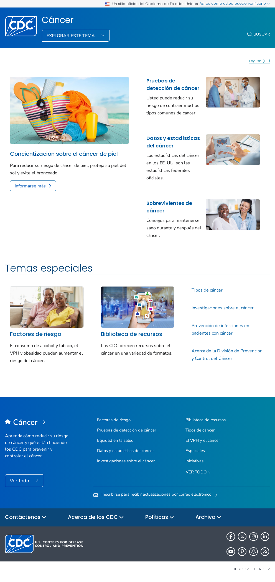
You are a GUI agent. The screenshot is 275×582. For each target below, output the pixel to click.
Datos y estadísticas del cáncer (173, 142)
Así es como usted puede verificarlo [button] (235, 3)
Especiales (195, 450)
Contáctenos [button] (26, 517)
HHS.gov (241, 569)
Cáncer (57, 20)
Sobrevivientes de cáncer (169, 207)
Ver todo (20, 480)
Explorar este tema (71, 36)
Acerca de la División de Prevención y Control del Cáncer (227, 355)
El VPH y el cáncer (202, 440)
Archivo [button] (208, 517)
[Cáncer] (38, 422)
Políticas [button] (159, 517)
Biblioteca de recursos (131, 334)
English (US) (259, 61)
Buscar (262, 34)
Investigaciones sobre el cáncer (223, 308)
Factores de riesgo (35, 334)
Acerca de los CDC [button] (96, 517)
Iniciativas (194, 461)
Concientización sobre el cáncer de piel (64, 154)
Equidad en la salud (115, 440)
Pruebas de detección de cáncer (172, 84)
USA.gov (262, 569)
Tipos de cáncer (207, 290)
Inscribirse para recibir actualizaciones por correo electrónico (156, 494)
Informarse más (30, 186)
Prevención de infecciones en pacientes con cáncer (220, 329)
